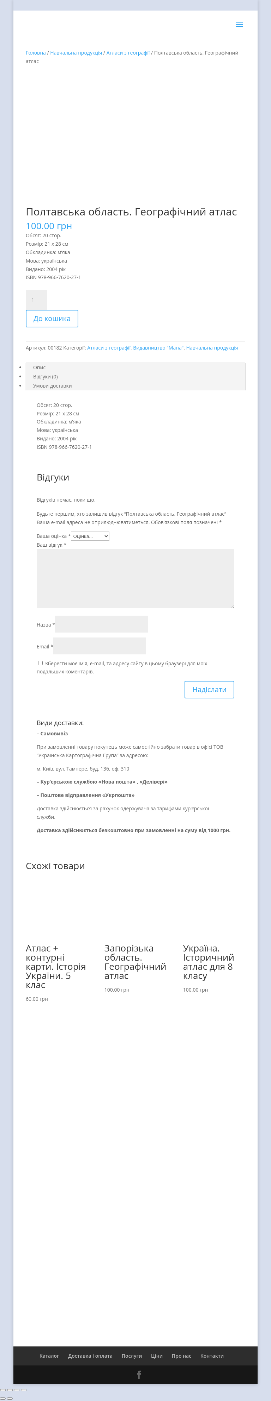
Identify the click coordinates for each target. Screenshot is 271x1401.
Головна (36, 52)
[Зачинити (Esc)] (3, 1390)
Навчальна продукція (76, 52)
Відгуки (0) (45, 376)
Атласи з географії (128, 52)
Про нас (181, 1355)
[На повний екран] (16, 1390)
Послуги (132, 1355)
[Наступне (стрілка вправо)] (10, 1398)
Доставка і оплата (90, 1355)
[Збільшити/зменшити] (23, 1390)
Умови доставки (52, 385)
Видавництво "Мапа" (158, 347)
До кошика (52, 318)
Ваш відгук (51, 544)
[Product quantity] (36, 300)
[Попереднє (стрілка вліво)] (3, 1398)
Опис (39, 367)
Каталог (49, 1355)
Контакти (212, 1355)
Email (45, 646)
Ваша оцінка (54, 536)
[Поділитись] (10, 1390)
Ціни (157, 1355)
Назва (46, 624)
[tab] (135, 367)
